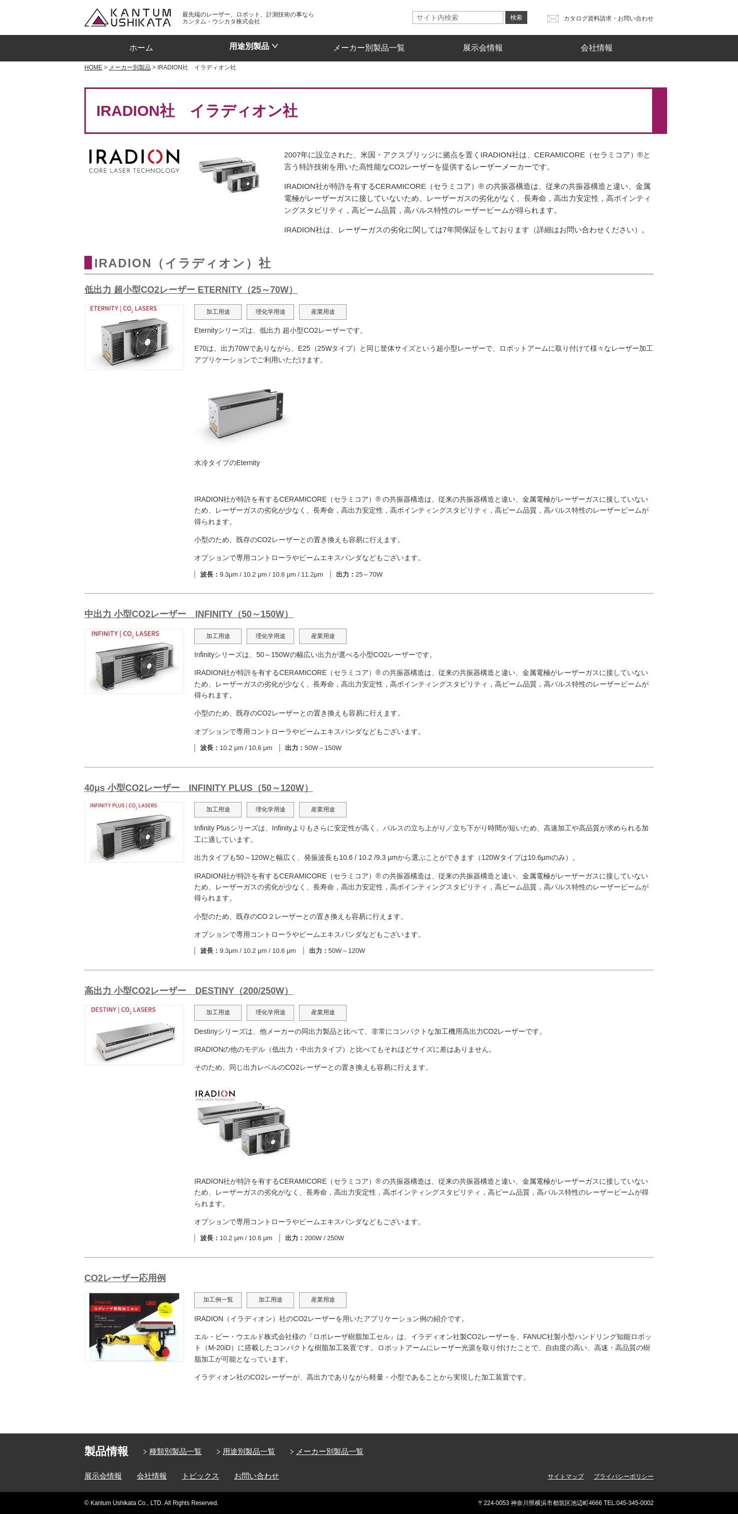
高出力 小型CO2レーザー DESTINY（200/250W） (188, 991)
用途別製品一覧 (249, 1451)
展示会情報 (482, 44)
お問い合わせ (256, 1476)
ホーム (141, 44)
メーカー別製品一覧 (369, 44)
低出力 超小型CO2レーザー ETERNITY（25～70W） (191, 290)
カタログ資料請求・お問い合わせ (609, 18)
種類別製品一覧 (175, 1451)
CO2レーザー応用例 (125, 1278)
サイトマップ (566, 1476)
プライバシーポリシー (624, 1476)
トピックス (200, 1476)
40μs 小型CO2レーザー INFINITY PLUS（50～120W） (198, 788)
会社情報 (597, 44)
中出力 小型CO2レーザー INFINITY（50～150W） (188, 614)
